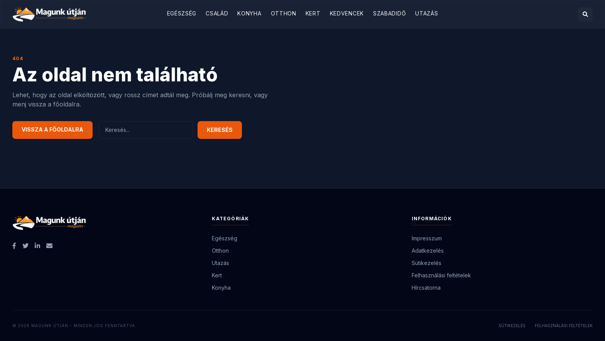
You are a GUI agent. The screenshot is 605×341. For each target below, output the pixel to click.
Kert (313, 13)
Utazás (426, 13)
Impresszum (427, 238)
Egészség (182, 13)
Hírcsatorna (426, 287)
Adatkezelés (428, 250)
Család (217, 13)
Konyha (249, 13)
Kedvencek (347, 13)
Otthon (283, 13)
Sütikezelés (426, 263)
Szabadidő (389, 13)
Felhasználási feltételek (441, 275)
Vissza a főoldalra (52, 129)
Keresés (220, 130)
